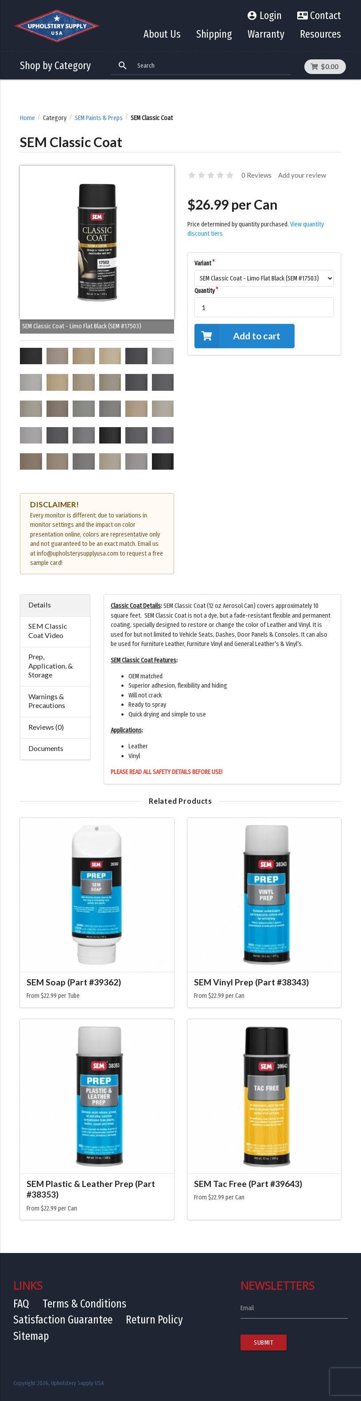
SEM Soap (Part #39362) (74, 982)
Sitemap (31, 1336)
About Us (162, 34)
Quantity (204, 291)
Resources (320, 34)
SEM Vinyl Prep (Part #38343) (251, 982)
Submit (263, 1343)
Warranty (266, 34)
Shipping (214, 34)
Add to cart (237, 336)
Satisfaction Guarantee (63, 1320)
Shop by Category (55, 65)
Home (27, 118)
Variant (202, 263)
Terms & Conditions (84, 1304)
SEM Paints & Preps (99, 118)
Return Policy (154, 1320)
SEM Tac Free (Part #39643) (248, 1184)
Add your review (302, 175)
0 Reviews (256, 175)
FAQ (21, 1304)
